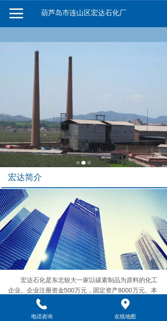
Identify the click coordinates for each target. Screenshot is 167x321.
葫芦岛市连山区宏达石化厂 (83, 12)
